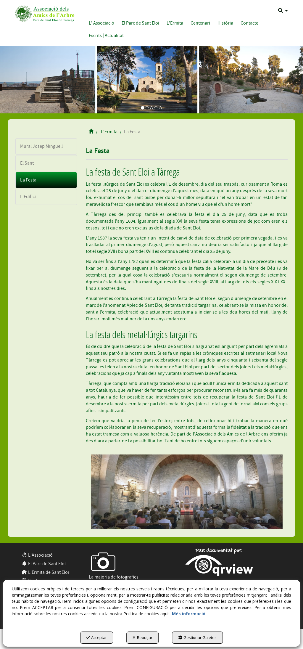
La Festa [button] (28, 180)
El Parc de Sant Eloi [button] (43, 564)
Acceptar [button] (96, 637)
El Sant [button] (27, 163)
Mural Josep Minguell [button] (41, 146)
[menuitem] (283, 10)
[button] (43, 12)
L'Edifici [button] (28, 197)
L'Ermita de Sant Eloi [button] (45, 572)
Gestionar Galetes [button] (197, 637)
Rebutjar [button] (142, 637)
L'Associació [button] (37, 555)
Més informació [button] (188, 613)
